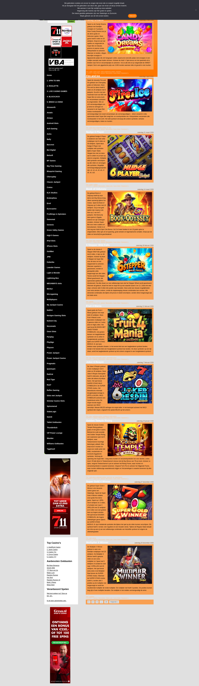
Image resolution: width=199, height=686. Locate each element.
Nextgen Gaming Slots (56, 315)
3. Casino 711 (51, 552)
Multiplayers (52, 299)
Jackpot (103, 73)
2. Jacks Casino (52, 550)
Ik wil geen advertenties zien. (56, 601)
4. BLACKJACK (53, 97)
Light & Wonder (53, 273)
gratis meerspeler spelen (99, 357)
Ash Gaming (52, 129)
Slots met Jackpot (54, 396)
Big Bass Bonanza (53, 565)
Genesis (50, 225)
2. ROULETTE (52, 86)
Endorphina (52, 198)
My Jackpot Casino (55, 305)
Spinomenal (52, 406)
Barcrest (50, 145)
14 (106, 602)
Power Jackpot (53, 353)
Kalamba (50, 262)
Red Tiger (51, 380)
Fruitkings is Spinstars (56, 214)
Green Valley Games (55, 230)
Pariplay (50, 337)
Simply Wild (51, 568)
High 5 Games (53, 235)
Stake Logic (109, 186)
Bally (49, 139)
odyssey (103, 240)
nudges (95, 184)
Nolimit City (52, 321)
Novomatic (51, 326)
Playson (50, 347)
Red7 (49, 385)
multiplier (91, 596)
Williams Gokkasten (55, 444)
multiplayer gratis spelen (110, 416)
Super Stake (116, 73)
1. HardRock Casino (53, 547)
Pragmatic (51, 364)
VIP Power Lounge (54, 433)
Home (49, 75)
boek (90, 240)
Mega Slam (51, 585)
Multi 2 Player (51, 582)
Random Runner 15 (53, 580)
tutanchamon (118, 477)
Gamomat (51, 219)
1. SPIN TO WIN (53, 81)
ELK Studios (52, 193)
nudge (91, 184)
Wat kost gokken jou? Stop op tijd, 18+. (57, 595)
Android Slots (53, 123)
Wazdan (50, 438)
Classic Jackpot (53, 182)
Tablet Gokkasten (54, 422)
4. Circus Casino (52, 554)
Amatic (50, 113)
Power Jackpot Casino (56, 358)
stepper (91, 301)
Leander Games (53, 267)
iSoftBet (50, 251)
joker (90, 416)
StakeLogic (51, 412)
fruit (90, 357)
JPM (49, 257)
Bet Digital (51, 150)
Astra (49, 134)
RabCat (50, 374)
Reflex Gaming (53, 390)
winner (94, 538)
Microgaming (52, 294)
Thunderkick (52, 428)
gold (90, 538)
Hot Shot (50, 577)
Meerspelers (109, 73)
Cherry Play (96, 73)
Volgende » (114, 602)
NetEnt (50, 310)
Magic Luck (51, 573)
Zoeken (71, 21)
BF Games (51, 161)
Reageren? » (125, 73)
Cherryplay (51, 177)
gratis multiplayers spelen (108, 71)
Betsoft (50, 155)
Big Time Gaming (54, 166)
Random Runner (52, 575)
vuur (110, 127)
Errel (49, 203)
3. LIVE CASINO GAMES (57, 91)
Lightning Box (53, 278)
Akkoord (132, 16)
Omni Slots (51, 331)
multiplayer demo (97, 416)
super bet (109, 477)
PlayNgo (50, 342)
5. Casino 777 (51, 557)
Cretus (49, 187)
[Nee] (196, 10)
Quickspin (51, 369)
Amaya (50, 118)
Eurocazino (51, 209)
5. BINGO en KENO (55, 102)
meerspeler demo (112, 357)
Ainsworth (51, 107)
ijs (107, 127)
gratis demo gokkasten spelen (97, 127)
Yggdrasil (51, 449)
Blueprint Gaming (54, 171)
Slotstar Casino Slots (56, 401)
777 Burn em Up (52, 570)
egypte (98, 240)
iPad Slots (51, 241)
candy (91, 71)
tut (113, 477)
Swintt (49, 417)
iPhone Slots (52, 246)
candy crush (96, 71)
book (94, 240)
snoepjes (118, 71)
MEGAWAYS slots (54, 283)
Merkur (50, 289)
